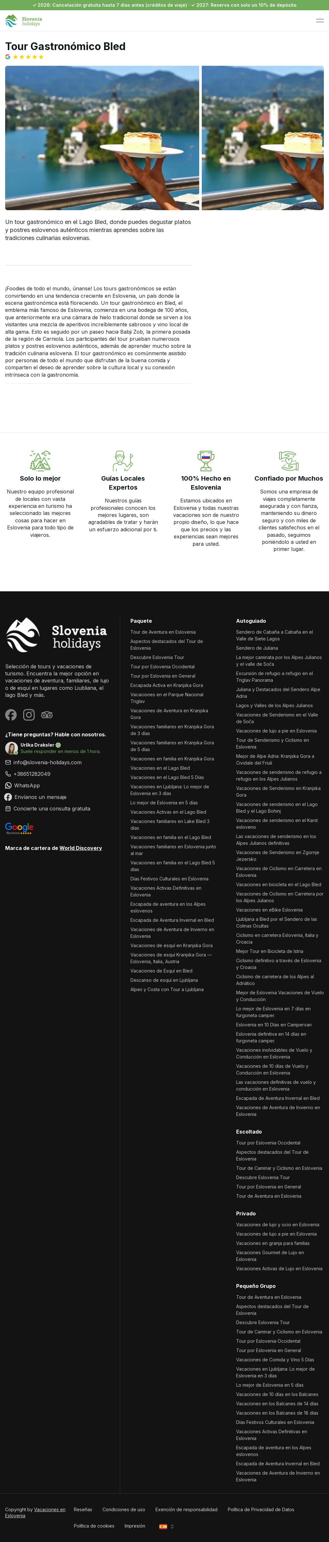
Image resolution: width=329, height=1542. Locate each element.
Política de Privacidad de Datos (261, 1509)
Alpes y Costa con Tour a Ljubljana (167, 989)
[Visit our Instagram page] (29, 715)
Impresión (135, 1526)
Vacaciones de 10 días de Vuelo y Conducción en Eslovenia (272, 1069)
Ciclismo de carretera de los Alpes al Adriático (275, 980)
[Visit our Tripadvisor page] (47, 715)
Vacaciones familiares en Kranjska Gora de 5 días (172, 746)
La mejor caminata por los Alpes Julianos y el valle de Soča (279, 661)
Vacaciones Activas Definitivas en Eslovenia (165, 891)
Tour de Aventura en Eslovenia (163, 632)
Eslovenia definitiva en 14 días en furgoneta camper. (271, 1037)
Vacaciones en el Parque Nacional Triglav (166, 698)
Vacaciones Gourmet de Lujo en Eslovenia (270, 1256)
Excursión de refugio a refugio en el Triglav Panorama (274, 677)
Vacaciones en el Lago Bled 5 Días (167, 777)
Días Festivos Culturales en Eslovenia (169, 878)
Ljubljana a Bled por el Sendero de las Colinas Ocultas (276, 922)
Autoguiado (251, 621)
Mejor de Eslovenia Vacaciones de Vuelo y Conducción (280, 996)
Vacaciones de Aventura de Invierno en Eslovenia (172, 933)
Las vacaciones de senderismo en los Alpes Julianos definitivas (276, 840)
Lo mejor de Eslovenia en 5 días (164, 802)
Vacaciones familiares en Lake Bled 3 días (169, 824)
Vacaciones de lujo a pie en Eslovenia (276, 730)
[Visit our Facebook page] (11, 715)
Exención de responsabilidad (187, 1509)
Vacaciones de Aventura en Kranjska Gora (169, 714)
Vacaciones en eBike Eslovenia (269, 909)
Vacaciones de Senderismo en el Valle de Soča (277, 718)
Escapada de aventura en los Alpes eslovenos (168, 907)
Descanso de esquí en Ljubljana (164, 980)
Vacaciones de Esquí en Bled (161, 970)
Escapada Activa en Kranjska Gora (166, 685)
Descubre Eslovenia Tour (157, 657)
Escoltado (249, 1131)
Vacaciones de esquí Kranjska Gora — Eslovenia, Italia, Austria (171, 958)
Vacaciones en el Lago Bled (160, 768)
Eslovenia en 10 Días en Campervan (274, 1024)
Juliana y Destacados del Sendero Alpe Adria (278, 693)
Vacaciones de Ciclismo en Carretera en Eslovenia (279, 872)
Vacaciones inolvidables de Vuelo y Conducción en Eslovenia (274, 1053)
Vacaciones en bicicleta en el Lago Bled (278, 884)
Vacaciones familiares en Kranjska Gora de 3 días (172, 730)
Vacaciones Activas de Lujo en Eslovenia (279, 1268)
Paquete (141, 621)
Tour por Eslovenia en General (162, 676)
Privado (246, 1213)
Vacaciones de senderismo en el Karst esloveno (277, 824)
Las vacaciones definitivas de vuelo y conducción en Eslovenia (276, 1085)
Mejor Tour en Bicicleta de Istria (269, 951)
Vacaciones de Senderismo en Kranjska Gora (278, 791)
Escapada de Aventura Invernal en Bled (172, 920)
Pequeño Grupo (256, 1286)
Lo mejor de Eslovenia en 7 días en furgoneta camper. (273, 1012)
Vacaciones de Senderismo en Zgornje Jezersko (277, 856)
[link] (57, 774)
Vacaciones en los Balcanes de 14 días (277, 1403)
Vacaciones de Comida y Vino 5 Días (275, 1359)
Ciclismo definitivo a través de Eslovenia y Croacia (278, 964)
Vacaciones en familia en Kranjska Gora (172, 758)
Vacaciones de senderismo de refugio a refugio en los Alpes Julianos (279, 775)
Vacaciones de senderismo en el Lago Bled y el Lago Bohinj (277, 807)
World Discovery (80, 848)
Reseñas (83, 1509)
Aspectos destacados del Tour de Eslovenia (166, 644)
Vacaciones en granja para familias (273, 1243)
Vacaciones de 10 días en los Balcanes (277, 1394)
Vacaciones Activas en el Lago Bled (168, 812)
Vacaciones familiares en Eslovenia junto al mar (173, 850)
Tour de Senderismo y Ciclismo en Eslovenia (272, 743)
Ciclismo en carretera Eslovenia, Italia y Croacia (277, 938)
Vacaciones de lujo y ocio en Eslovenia (277, 1224)
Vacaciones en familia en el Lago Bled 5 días (172, 866)
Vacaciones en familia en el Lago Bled (170, 837)
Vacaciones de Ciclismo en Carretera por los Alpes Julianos (280, 897)
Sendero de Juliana (257, 648)
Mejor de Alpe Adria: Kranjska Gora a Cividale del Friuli (275, 759)
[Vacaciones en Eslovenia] (57, 635)
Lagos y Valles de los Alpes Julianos (274, 705)
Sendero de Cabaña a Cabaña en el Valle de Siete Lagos (274, 635)
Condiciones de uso (123, 1509)
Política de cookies (94, 1526)
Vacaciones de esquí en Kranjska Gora (171, 945)
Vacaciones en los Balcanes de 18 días (277, 1413)
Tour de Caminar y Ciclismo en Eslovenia (279, 1168)
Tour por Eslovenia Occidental (162, 666)
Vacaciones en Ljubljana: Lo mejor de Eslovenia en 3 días (169, 790)
